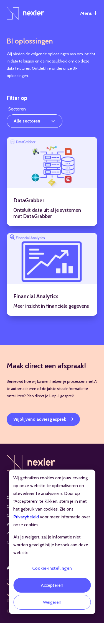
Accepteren (52, 585)
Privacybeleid (26, 516)
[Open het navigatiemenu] (88, 13)
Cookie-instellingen (52, 568)
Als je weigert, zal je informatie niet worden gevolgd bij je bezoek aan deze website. (50, 544)
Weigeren (52, 602)
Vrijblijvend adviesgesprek (39, 419)
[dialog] (52, 542)
